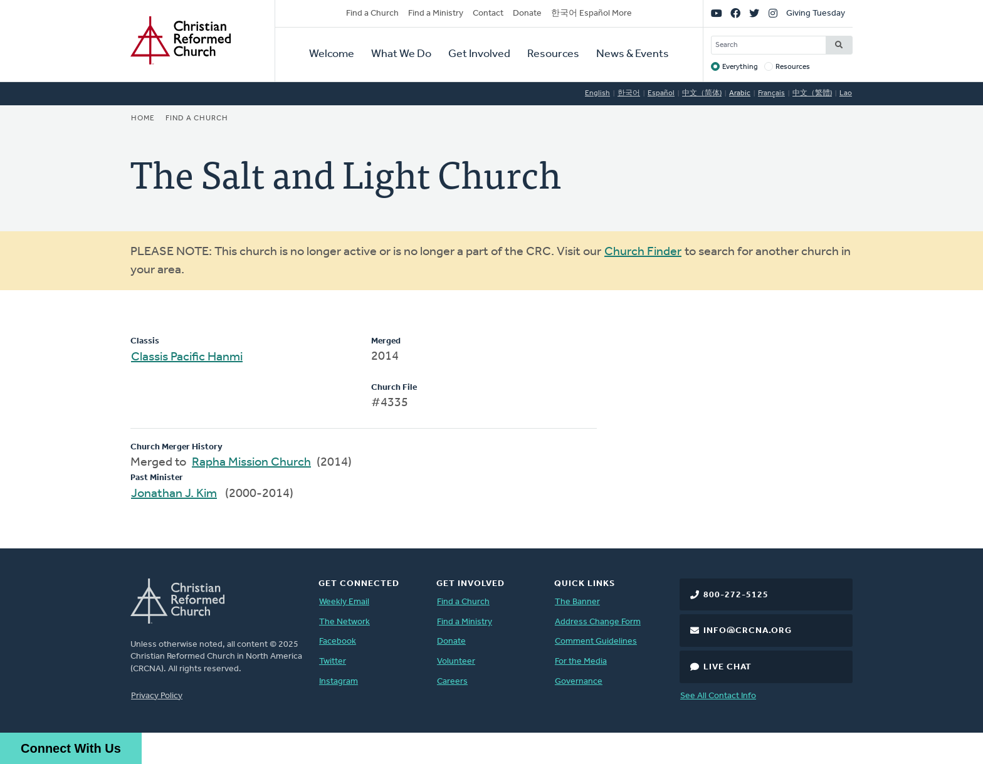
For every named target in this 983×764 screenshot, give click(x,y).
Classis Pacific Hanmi (187, 357)
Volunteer (456, 661)
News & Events (632, 54)
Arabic (739, 93)
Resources (553, 54)
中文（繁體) (812, 93)
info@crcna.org (747, 631)
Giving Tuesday (815, 13)
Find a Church (372, 13)
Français (771, 93)
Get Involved (479, 54)
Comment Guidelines (596, 641)
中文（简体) (702, 93)
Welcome (331, 54)
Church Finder (642, 252)
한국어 (629, 93)
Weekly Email (344, 602)
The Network (344, 622)
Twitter (332, 661)
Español (661, 93)
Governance (578, 681)
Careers (452, 681)
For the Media (581, 661)
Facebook (337, 641)
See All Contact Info (718, 696)
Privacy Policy (156, 696)
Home (143, 118)
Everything (740, 67)
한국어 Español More (591, 13)
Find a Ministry (435, 13)
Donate (527, 13)
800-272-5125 (736, 595)
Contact (488, 13)
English (597, 93)
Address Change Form (598, 622)
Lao (845, 93)
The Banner (577, 602)
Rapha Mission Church (251, 462)
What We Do (401, 54)
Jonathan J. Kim (174, 494)
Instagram (338, 681)
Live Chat (727, 667)
